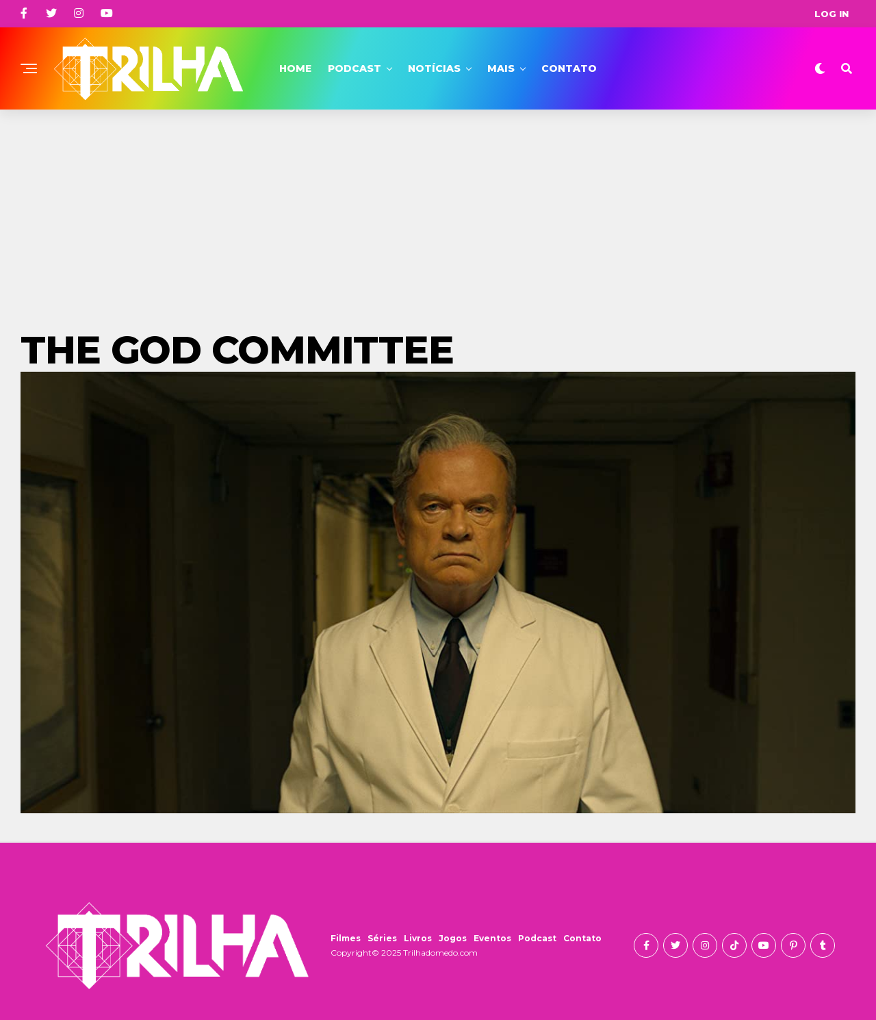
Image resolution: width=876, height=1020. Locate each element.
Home (295, 68)
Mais (501, 68)
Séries (382, 938)
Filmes (346, 938)
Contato (569, 68)
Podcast (354, 68)
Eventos (492, 938)
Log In (831, 13)
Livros (418, 938)
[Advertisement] (438, 212)
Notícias (434, 68)
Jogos (453, 938)
